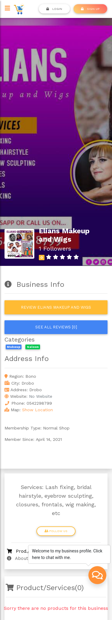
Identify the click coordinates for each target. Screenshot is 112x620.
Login (54, 8)
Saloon (33, 347)
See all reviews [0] (56, 327)
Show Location (37, 409)
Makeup (13, 347)
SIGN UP (90, 8)
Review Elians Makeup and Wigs (56, 307)
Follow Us (56, 531)
